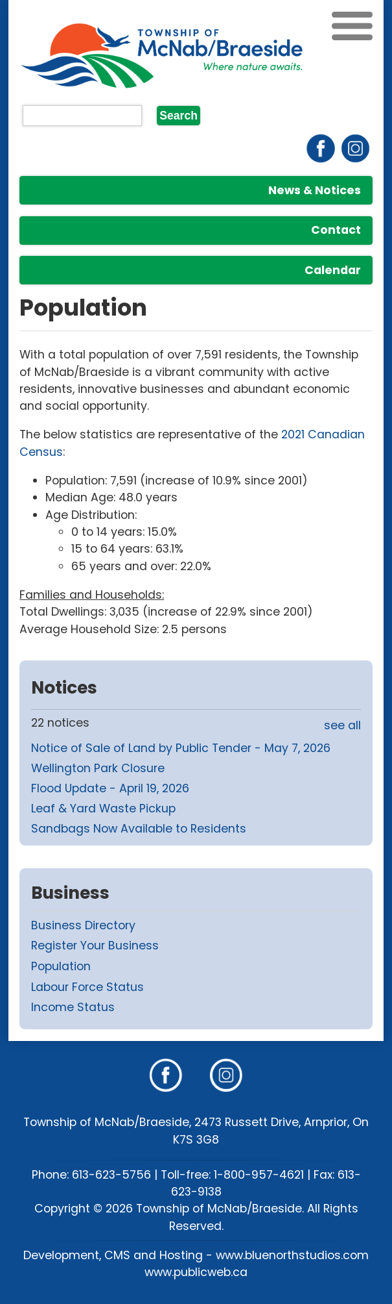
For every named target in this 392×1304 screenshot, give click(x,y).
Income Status (73, 1007)
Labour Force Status (87, 987)
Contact (336, 230)
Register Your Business (95, 945)
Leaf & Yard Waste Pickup (103, 808)
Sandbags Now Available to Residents (138, 828)
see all (342, 725)
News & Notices (314, 190)
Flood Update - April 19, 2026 (110, 788)
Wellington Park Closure (98, 768)
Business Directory (83, 925)
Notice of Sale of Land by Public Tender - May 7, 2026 (180, 748)
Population (61, 966)
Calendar (333, 270)
